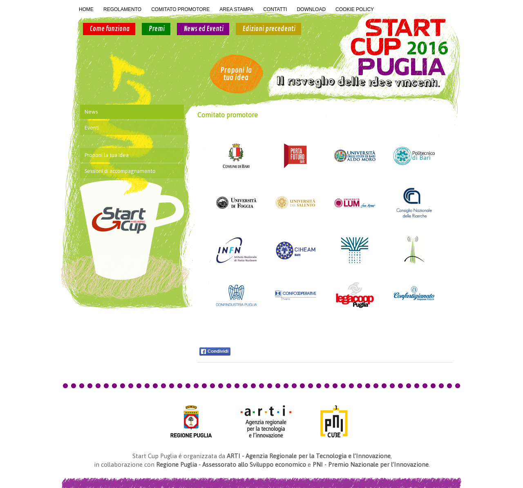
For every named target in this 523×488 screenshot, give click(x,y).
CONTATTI (275, 9)
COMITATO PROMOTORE (180, 9)
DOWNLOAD (311, 9)
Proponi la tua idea (236, 74)
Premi (157, 29)
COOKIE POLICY (354, 9)
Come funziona (110, 29)
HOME (86, 9)
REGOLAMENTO (122, 9)
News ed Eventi (204, 29)
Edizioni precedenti (269, 29)
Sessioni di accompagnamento (120, 171)
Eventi (92, 128)
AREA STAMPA (236, 9)
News (91, 112)
